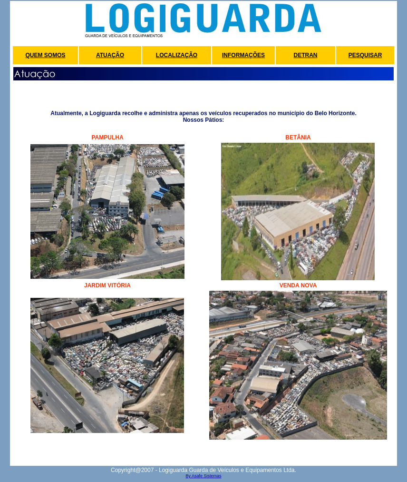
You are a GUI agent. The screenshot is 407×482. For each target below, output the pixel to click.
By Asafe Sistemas (203, 475)
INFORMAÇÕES (243, 55)
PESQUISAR (365, 55)
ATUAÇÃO (110, 55)
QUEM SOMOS (45, 55)
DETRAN (306, 55)
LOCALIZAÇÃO (176, 55)
